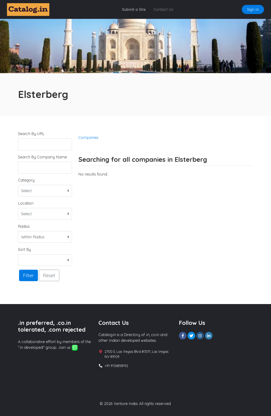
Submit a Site (134, 9)
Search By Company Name (42, 157)
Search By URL (31, 133)
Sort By (24, 249)
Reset (49, 275)
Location (25, 203)
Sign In (253, 9)
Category (26, 180)
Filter (28, 275)
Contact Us (163, 9)
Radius (24, 226)
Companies (88, 137)
